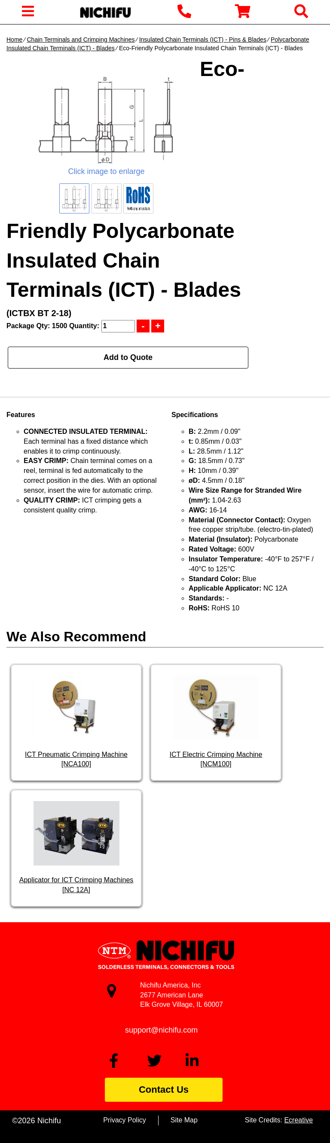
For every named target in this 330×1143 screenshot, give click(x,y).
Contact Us (164, 1089)
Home (14, 39)
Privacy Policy (124, 1120)
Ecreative (298, 1120)
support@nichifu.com (161, 1030)
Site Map (184, 1120)
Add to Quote (128, 357)
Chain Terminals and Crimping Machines (80, 39)
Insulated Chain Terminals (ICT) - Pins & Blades (202, 39)
